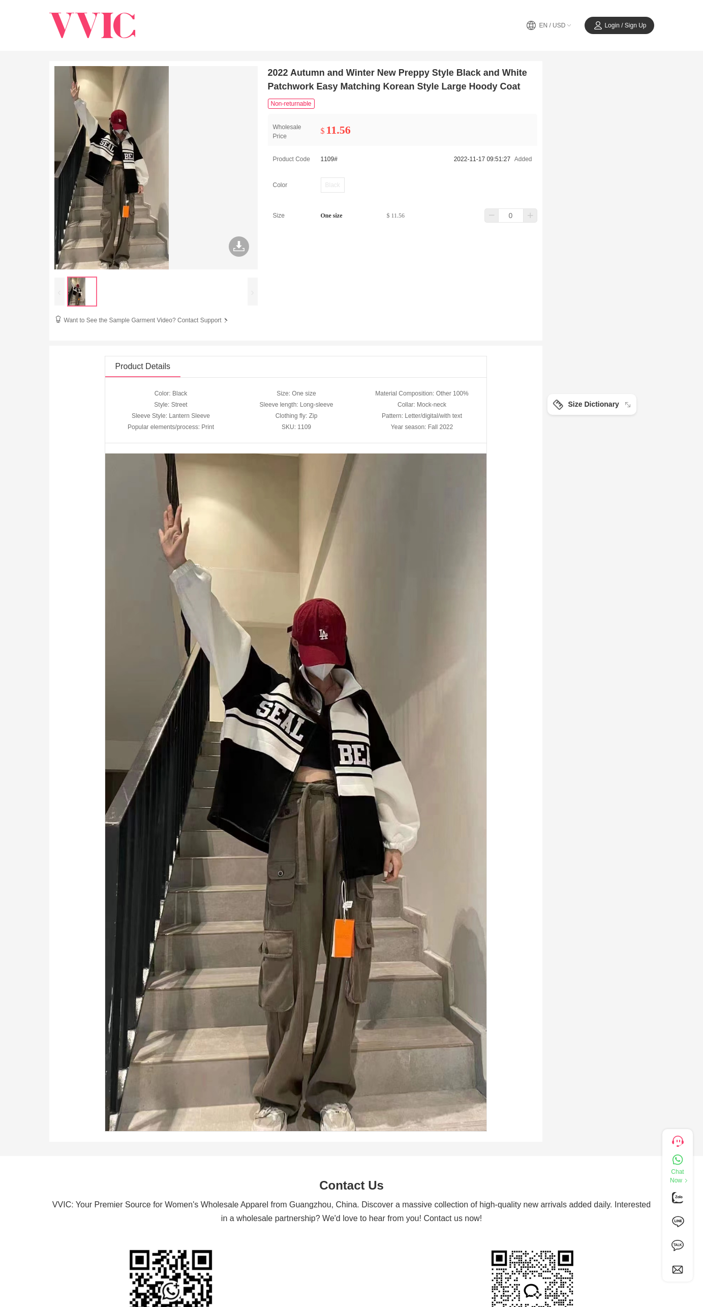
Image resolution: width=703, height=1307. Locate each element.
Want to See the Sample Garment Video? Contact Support (147, 320)
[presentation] (59, 292)
